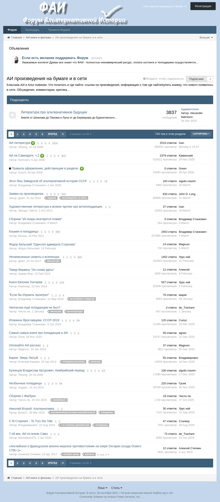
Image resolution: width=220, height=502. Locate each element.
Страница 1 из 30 (81, 134)
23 (62, 281)
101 (55, 143)
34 (64, 193)
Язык (102, 486)
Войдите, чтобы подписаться (165, 78)
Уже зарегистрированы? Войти (164, 6)
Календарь (32, 29)
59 (80, 256)
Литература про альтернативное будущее (54, 112)
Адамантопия (189, 109)
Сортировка (201, 134)
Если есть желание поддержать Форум (55, 58)
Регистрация (203, 6)
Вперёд (52, 134)
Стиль (116, 486)
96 (64, 155)
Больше (206, 37)
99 (58, 231)
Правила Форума (59, 29)
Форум (12, 29)
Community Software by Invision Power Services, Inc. (110, 495)
